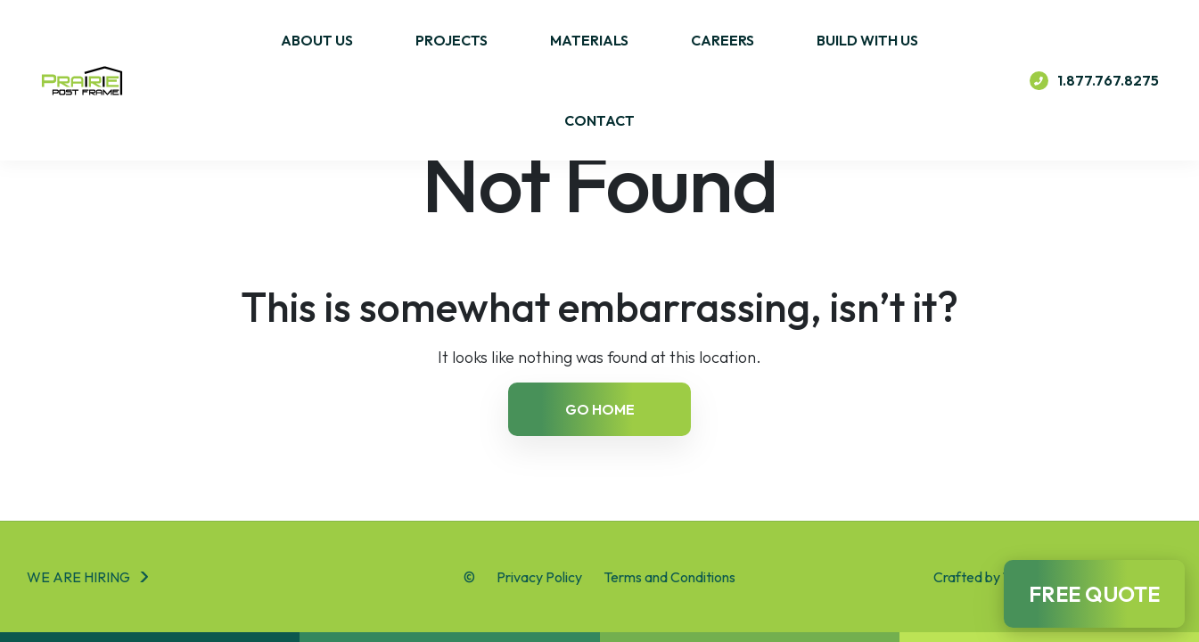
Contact (599, 120)
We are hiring (78, 577)
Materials (589, 40)
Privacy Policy (539, 577)
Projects (451, 40)
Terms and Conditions (669, 577)
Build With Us (867, 40)
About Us (317, 40)
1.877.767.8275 (1094, 80)
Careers (722, 40)
